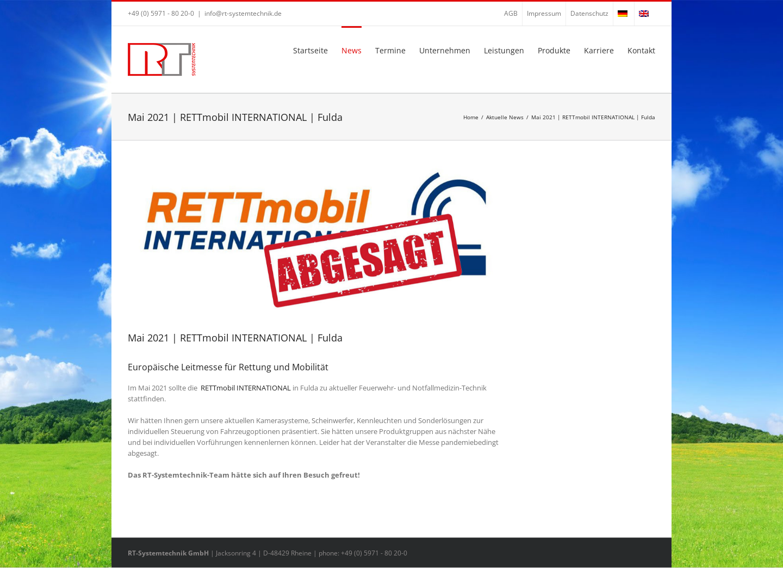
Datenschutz (589, 13)
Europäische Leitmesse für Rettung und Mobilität (228, 367)
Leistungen (504, 50)
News (351, 50)
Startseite (310, 50)
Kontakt (641, 50)
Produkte (554, 50)
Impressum (544, 13)
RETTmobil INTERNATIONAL (246, 388)
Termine (390, 50)
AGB (511, 13)
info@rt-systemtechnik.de (243, 13)
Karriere (599, 50)
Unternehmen (444, 50)
